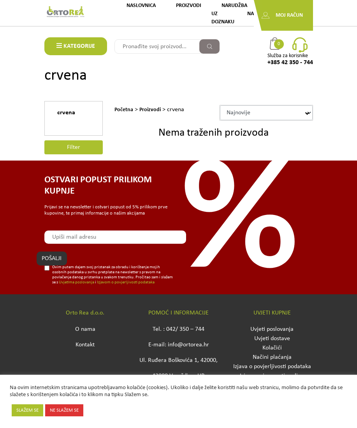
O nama (85, 329)
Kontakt (85, 345)
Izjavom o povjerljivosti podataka (126, 282)
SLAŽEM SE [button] (27, 410)
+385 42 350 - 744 (290, 62)
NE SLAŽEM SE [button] (64, 410)
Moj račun (289, 15)
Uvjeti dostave (272, 338)
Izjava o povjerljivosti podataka (272, 366)
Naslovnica (141, 6)
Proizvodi (188, 6)
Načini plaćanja (272, 357)
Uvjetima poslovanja (76, 282)
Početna (123, 110)
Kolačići (272, 348)
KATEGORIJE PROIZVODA (75, 48)
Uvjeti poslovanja (272, 329)
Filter (73, 147)
